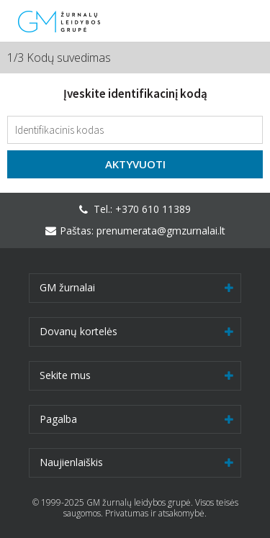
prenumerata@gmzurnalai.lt (160, 230)
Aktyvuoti (135, 164)
